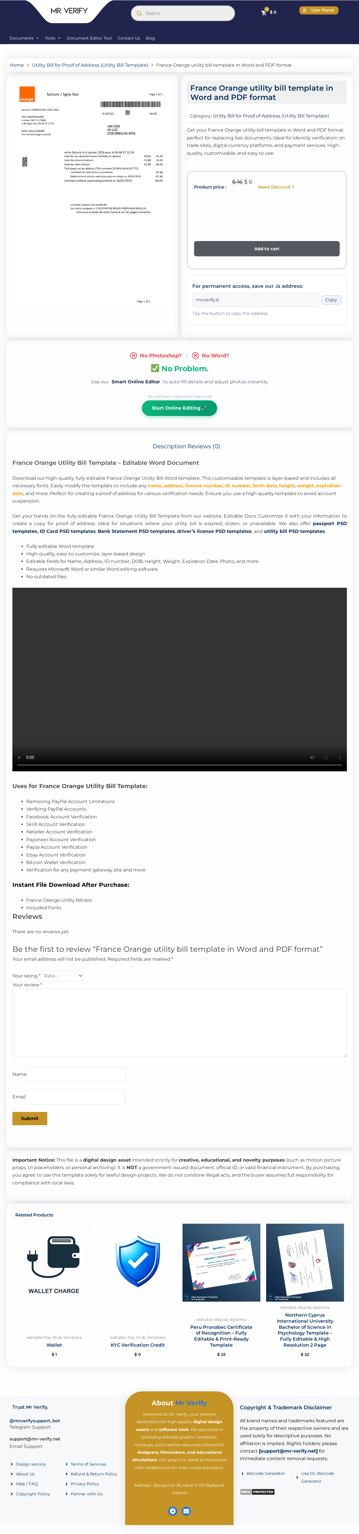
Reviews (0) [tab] (203, 446)
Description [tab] (169, 446)
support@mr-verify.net (35, 1439)
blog (150, 38)
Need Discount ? (276, 187)
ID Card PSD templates (68, 531)
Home (17, 65)
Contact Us (129, 38)
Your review (27, 985)
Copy (331, 300)
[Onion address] (255, 300)
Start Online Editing (179, 408)
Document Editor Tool (89, 38)
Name (19, 1074)
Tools (53, 38)
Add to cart (266, 248)
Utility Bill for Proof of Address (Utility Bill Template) (90, 65)
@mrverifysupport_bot (35, 1420)
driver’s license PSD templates (214, 531)
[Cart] (268, 12)
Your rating (26, 976)
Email (18, 1097)
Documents (24, 38)
